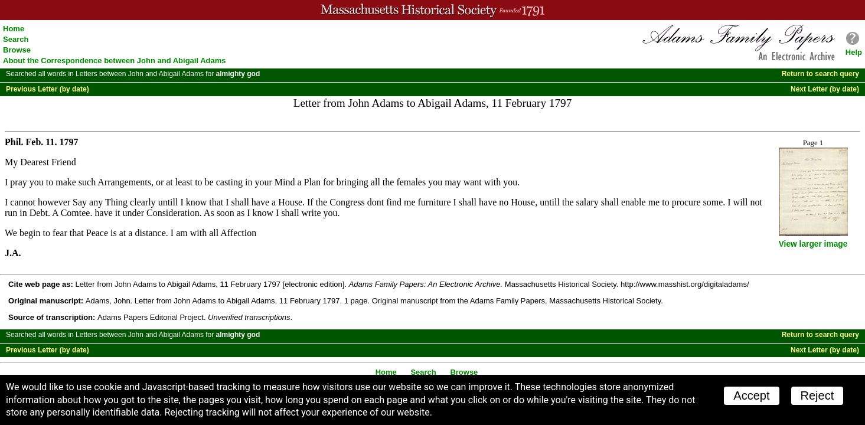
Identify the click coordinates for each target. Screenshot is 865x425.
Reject (817, 395)
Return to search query (820, 74)
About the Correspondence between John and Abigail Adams (114, 60)
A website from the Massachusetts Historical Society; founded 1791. (432, 10)
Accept (751, 395)
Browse (17, 49)
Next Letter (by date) (825, 89)
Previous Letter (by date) (47, 89)
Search (15, 39)
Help (854, 52)
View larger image (813, 244)
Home (13, 28)
